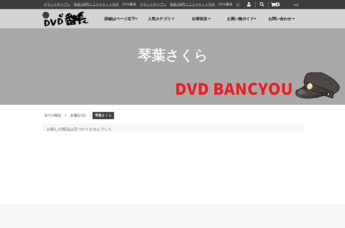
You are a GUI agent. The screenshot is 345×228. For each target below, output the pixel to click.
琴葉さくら (103, 115)
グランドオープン (59, 4)
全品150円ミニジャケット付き (98, 4)
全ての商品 (52, 115)
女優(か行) (78, 115)
